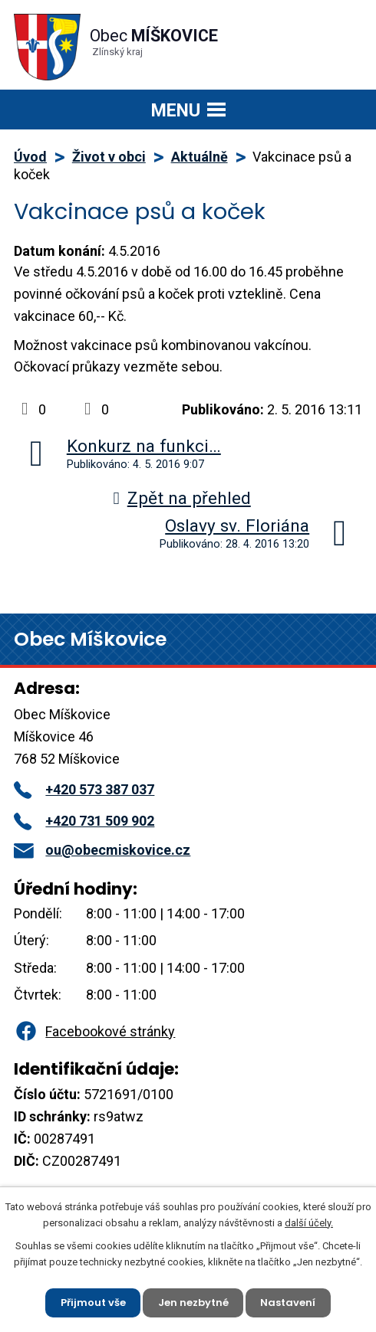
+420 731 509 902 (84, 821)
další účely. (309, 1223)
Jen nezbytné (193, 1302)
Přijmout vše (93, 1302)
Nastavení (288, 1302)
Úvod (30, 157)
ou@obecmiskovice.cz (102, 850)
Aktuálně (199, 157)
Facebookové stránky (94, 1031)
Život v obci (109, 157)
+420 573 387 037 (84, 789)
